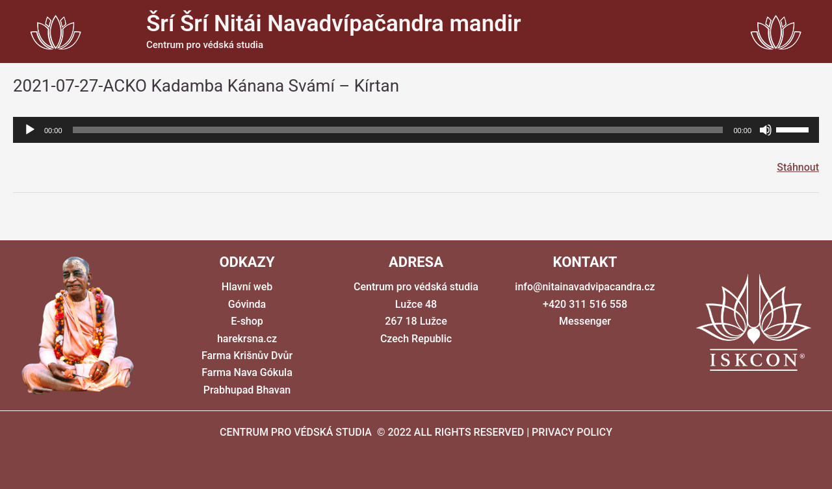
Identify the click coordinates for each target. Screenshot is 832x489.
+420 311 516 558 (585, 304)
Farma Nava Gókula (247, 372)
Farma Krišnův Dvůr (247, 355)
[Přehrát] (29, 129)
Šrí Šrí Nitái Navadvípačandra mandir (333, 23)
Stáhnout (798, 167)
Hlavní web (247, 287)
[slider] (398, 130)
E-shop (247, 321)
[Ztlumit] (765, 129)
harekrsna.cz (247, 338)
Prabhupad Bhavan (247, 390)
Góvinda (247, 304)
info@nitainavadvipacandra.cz (585, 287)
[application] (416, 130)
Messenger (585, 321)
